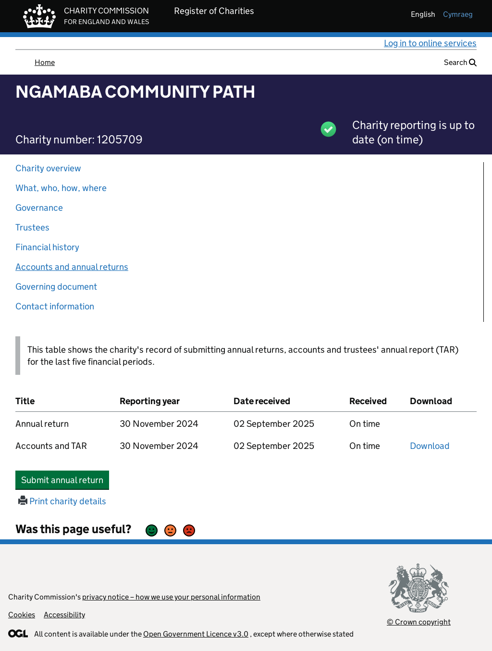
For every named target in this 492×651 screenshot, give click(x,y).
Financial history (47, 247)
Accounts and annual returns (71, 266)
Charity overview (48, 168)
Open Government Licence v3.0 (195, 633)
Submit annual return (65, 479)
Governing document (56, 286)
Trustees (32, 227)
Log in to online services (430, 43)
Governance (39, 207)
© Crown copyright (419, 621)
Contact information (54, 306)
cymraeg (458, 14)
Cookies (21, 614)
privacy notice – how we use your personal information (171, 596)
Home (45, 62)
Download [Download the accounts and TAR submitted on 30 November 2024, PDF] (430, 445)
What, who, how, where (61, 187)
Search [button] (460, 62)
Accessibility (64, 614)
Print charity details (62, 501)
